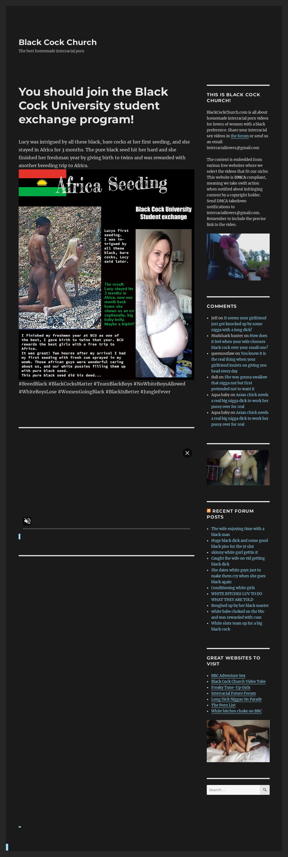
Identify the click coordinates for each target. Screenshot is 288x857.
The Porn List (223, 705)
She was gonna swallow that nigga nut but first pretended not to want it (239, 383)
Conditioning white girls (233, 587)
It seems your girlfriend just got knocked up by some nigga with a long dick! (238, 324)
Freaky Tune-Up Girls (230, 687)
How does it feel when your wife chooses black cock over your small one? (239, 341)
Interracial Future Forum (233, 693)
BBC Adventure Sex (228, 675)
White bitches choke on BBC (236, 711)
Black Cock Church (58, 42)
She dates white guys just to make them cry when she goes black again (238, 576)
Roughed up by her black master (240, 605)
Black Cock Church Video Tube (238, 681)
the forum (240, 136)
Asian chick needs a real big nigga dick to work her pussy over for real (240, 400)
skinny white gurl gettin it (234, 552)
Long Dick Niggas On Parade (236, 699)
